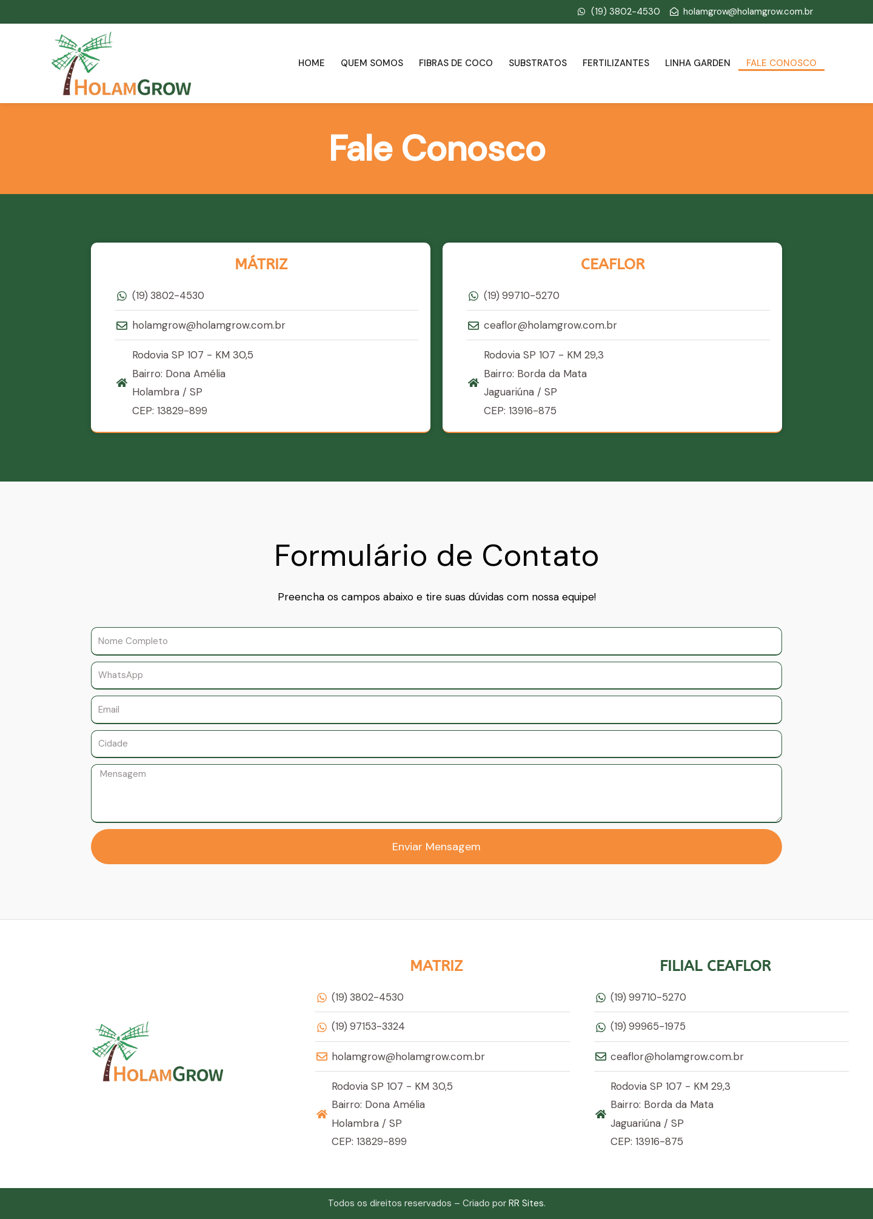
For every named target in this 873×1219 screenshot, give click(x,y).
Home (311, 63)
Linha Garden (698, 63)
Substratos (538, 63)
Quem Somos (372, 63)
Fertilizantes (616, 63)
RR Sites (526, 1203)
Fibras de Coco (456, 63)
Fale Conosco (781, 63)
